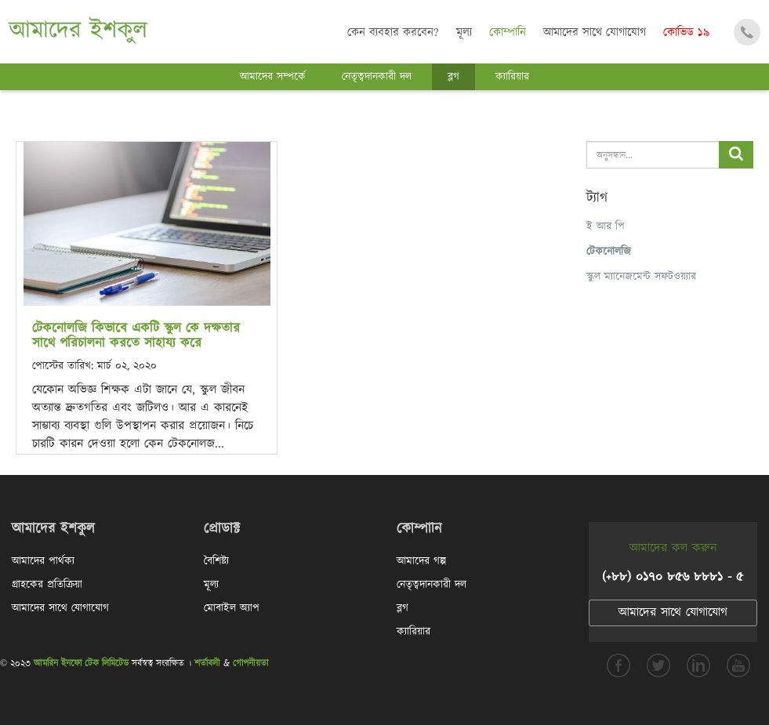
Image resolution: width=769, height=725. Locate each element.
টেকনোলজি (608, 251)
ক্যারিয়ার (512, 77)
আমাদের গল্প (421, 561)
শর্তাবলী (207, 663)
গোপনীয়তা (250, 663)
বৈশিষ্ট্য (216, 561)
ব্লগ (453, 77)
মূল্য (464, 32)
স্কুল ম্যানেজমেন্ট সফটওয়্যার (641, 276)
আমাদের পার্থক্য (43, 561)
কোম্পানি (507, 32)
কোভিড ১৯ (686, 32)
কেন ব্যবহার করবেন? (393, 32)
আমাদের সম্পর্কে (273, 77)
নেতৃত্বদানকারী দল (377, 77)
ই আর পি (605, 226)
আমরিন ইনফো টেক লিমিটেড (81, 663)
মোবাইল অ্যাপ (231, 608)
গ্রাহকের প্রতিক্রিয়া (47, 584)
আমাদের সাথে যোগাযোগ (594, 32)
